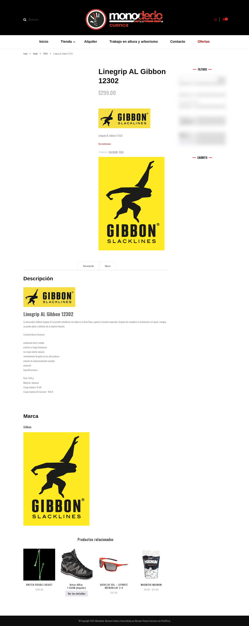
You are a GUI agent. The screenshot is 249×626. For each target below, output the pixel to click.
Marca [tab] (107, 266)
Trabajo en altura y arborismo (133, 41)
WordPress (165, 621)
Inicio (43, 41)
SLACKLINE (113, 152)
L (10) (202, 113)
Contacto (177, 41)
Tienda (66, 41)
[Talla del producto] (202, 112)
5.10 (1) (202, 90)
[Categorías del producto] (202, 100)
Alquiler (90, 41)
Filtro (186, 142)
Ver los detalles (76, 593)
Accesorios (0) (202, 102)
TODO (121, 152)
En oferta (188, 122)
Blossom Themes (142, 621)
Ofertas (204, 41)
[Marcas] (202, 89)
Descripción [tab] (88, 266)
